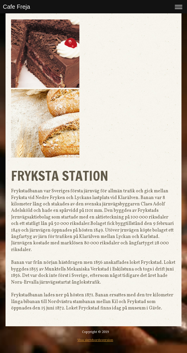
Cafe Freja (16, 6)
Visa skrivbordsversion (95, 340)
